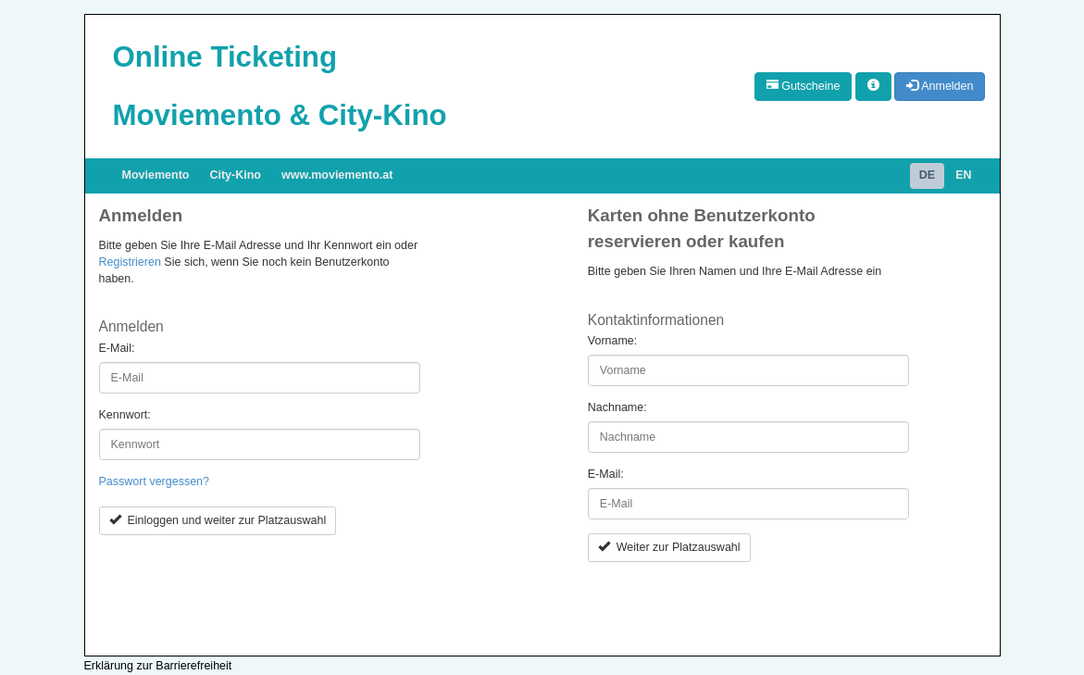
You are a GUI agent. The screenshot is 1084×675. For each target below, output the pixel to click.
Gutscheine (803, 86)
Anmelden (939, 86)
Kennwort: (125, 414)
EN (963, 175)
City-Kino (235, 175)
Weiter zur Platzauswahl (669, 547)
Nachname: (617, 407)
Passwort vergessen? (154, 481)
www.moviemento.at (336, 175)
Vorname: (613, 340)
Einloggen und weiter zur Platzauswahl (218, 520)
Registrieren (130, 262)
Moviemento (156, 175)
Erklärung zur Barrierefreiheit (158, 665)
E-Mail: (117, 348)
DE (927, 175)
